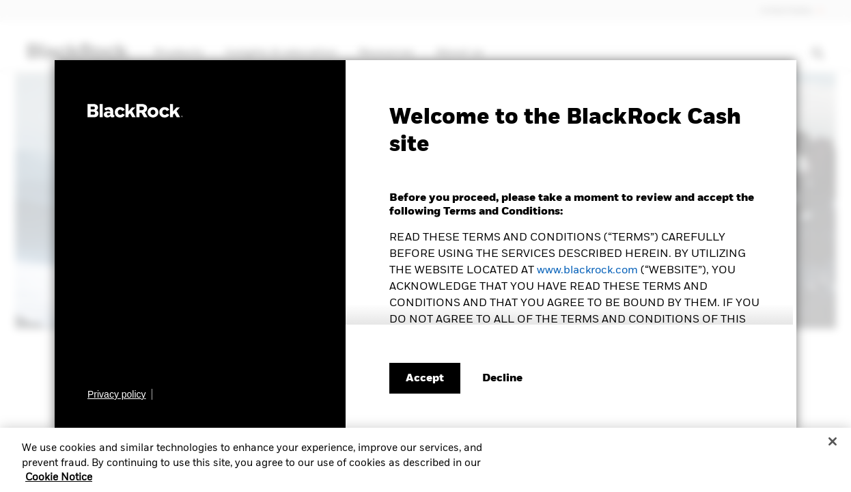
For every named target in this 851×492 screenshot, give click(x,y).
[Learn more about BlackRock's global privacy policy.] (119, 394)
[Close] (833, 447)
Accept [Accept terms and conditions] (425, 378)
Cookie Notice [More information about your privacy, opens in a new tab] (58, 483)
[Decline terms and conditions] (502, 378)
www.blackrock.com (587, 270)
